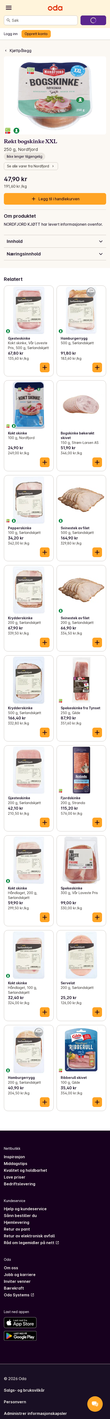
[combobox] (43, 20)
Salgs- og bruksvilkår (24, 1390)
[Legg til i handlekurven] (45, 367)
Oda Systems (19, 1294)
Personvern (15, 1401)
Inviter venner (17, 1281)
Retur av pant (17, 1229)
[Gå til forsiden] (55, 8)
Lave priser (14, 1177)
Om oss (11, 1267)
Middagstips (15, 1163)
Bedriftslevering (19, 1183)
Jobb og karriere (20, 1274)
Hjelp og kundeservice (25, 1208)
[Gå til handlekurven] (93, 20)
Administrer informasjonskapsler (35, 1413)
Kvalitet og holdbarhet (25, 1170)
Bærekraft (14, 1288)
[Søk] (8, 20)
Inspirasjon (14, 1156)
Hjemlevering (16, 1222)
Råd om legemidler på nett (31, 1242)
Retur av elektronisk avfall (29, 1235)
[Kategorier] (9, 8)
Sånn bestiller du (20, 1215)
